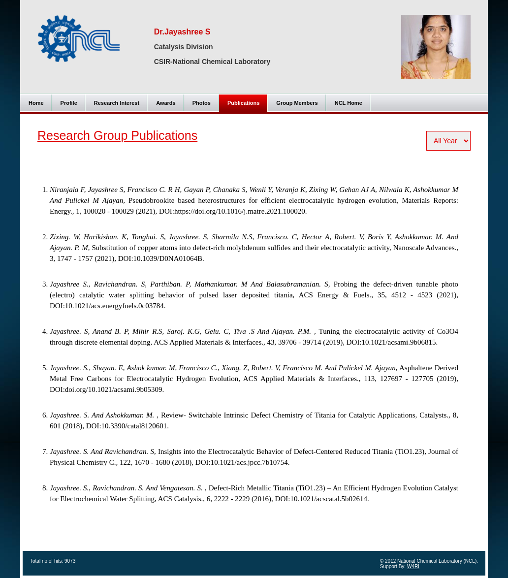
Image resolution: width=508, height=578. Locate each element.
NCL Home (348, 103)
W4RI (413, 566)
